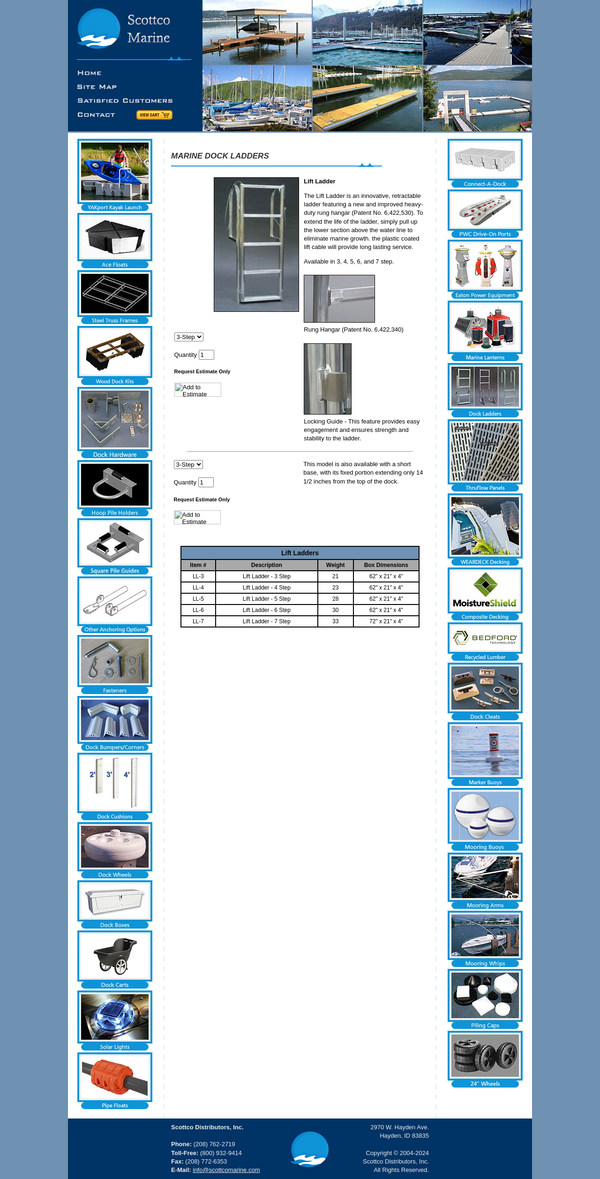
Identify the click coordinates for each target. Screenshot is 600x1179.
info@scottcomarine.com (226, 1169)
